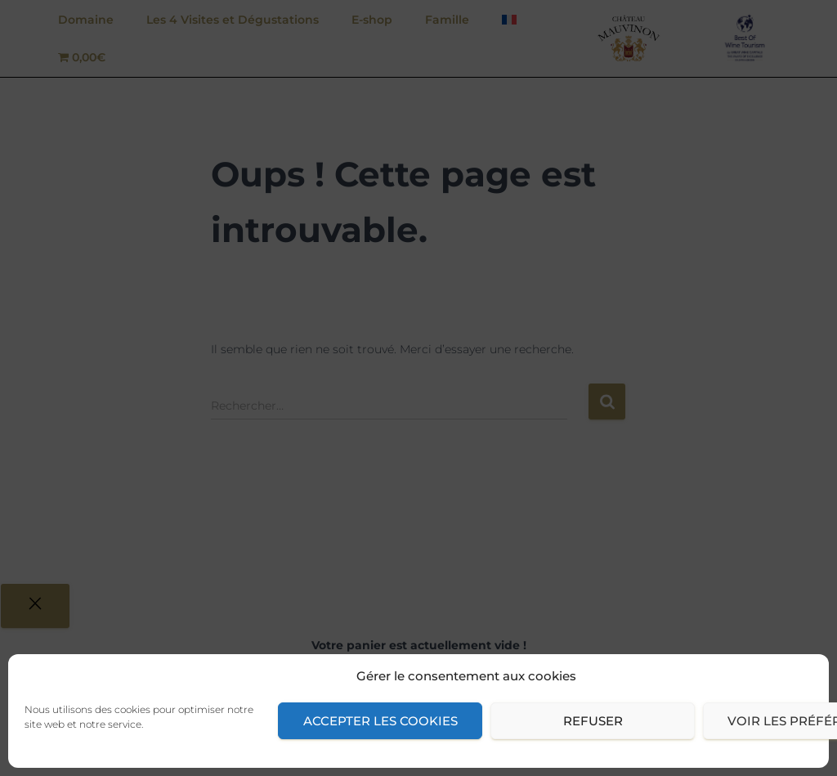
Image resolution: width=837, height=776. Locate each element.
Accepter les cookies (380, 721)
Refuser (593, 721)
